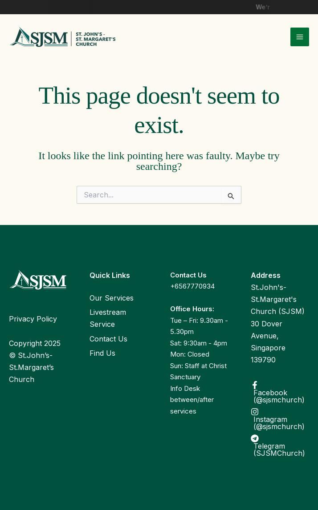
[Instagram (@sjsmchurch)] (280, 419)
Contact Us (108, 338)
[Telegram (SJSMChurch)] (280, 445)
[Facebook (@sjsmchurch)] (280, 392)
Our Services (112, 297)
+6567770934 (192, 286)
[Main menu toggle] (299, 37)
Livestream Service (108, 318)
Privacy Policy (33, 318)
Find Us (102, 353)
